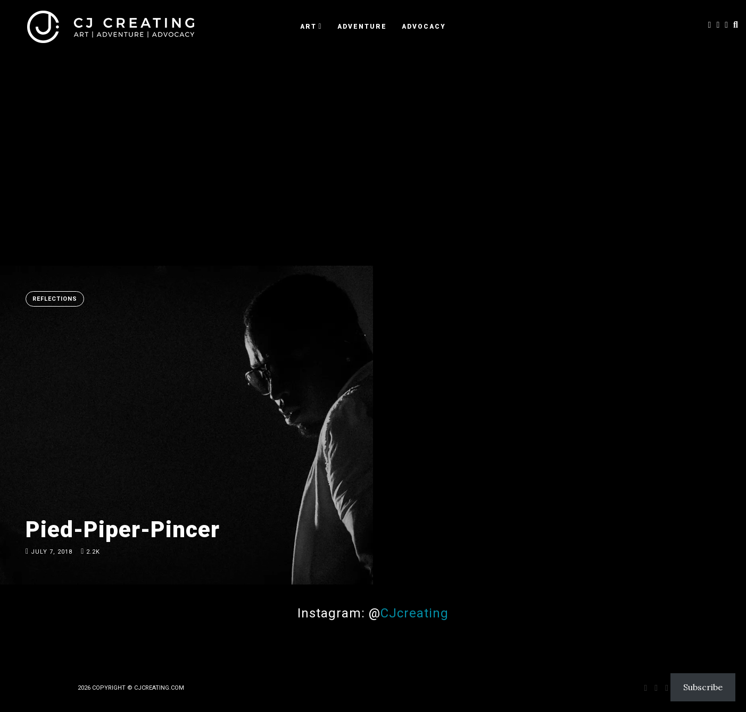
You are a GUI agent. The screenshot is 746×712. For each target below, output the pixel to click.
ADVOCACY (424, 26)
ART (308, 26)
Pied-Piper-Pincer (123, 529)
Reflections (54, 298)
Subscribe (703, 687)
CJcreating (414, 613)
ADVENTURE (362, 26)
